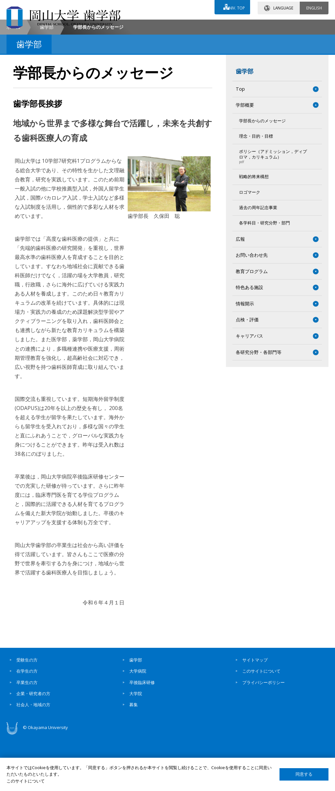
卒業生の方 (27, 737)
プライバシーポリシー (263, 737)
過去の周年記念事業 (258, 262)
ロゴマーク (249, 247)
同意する (303, 774)
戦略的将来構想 (254, 231)
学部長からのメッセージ (262, 175)
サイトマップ (255, 715)
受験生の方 (27, 715)
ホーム (13, 82)
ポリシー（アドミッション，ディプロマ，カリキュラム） (274, 211)
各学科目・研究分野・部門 (264, 278)
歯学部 (47, 82)
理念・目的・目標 (256, 191)
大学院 (135, 748)
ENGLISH (314, 6)
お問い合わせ (156, 25)
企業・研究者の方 (33, 748)
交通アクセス (214, 25)
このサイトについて (261, 726)
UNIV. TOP (234, 6)
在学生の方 (27, 726)
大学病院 (137, 726)
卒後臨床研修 (142, 737)
